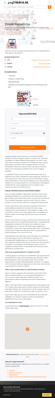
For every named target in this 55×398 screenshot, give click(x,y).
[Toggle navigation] (5, 2)
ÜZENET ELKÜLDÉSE (27, 147)
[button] (27, 329)
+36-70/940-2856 (44, 63)
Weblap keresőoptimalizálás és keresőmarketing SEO (27, 376)
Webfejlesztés (13, 374)
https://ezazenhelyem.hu (41, 67)
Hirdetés (12, 370)
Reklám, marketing (15, 372)
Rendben (47, 395)
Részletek (6, 395)
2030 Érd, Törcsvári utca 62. (40, 60)
